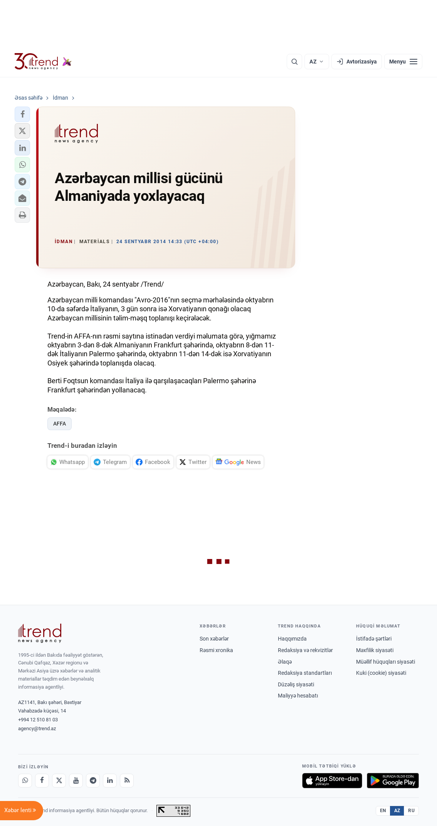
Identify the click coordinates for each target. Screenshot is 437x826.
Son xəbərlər (214, 639)
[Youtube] (76, 781)
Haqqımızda (292, 639)
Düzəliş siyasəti (296, 684)
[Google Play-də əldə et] (393, 780)
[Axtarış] (294, 61)
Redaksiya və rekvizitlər (305, 650)
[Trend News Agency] (39, 633)
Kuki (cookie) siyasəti (381, 673)
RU (411, 810)
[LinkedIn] (110, 781)
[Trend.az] (43, 61)
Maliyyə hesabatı (298, 696)
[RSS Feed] (127, 781)
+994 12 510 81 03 (38, 720)
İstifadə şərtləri (374, 639)
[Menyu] (403, 61)
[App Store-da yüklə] (332, 780)
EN (383, 810)
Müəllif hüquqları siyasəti (385, 662)
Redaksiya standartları (305, 673)
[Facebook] (42, 781)
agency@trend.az (37, 728)
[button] (22, 114)
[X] (59, 781)
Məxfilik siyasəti (374, 650)
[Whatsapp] (25, 781)
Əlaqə (285, 662)
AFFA (59, 424)
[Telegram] (93, 781)
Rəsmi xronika (216, 650)
